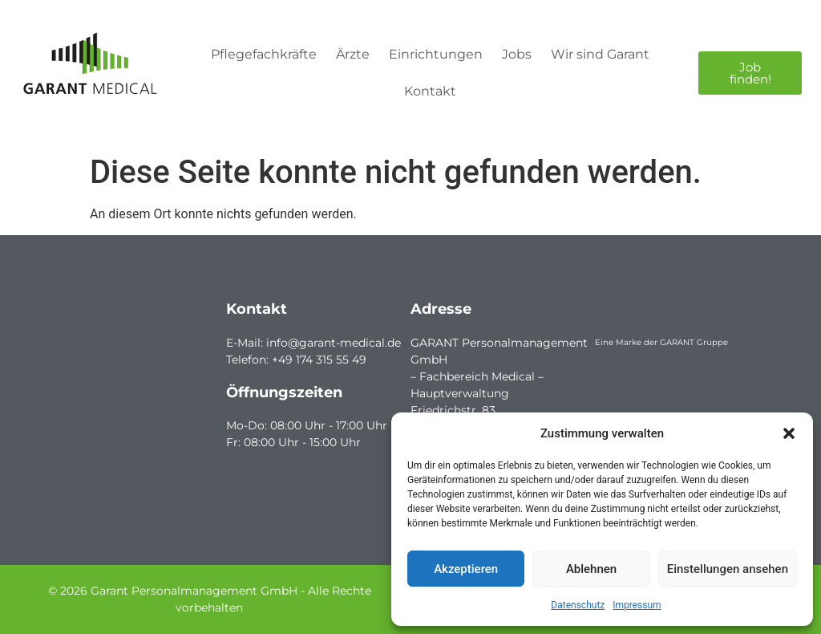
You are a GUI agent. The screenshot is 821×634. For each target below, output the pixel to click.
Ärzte (353, 54)
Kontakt (430, 91)
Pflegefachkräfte (264, 54)
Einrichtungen (436, 54)
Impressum (637, 605)
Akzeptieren (466, 569)
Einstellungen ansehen (727, 569)
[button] (789, 433)
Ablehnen (591, 569)
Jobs (517, 54)
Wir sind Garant (600, 54)
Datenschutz (578, 605)
